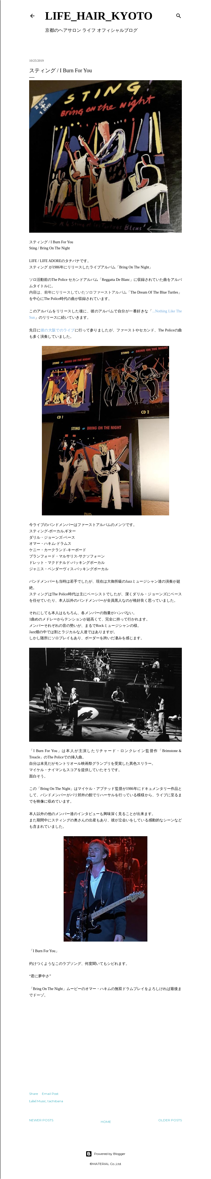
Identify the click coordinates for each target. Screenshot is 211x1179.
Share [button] (33, 1094)
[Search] (178, 15)
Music (41, 1101)
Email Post (50, 1094)
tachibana (55, 1101)
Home (106, 1122)
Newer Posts (41, 1120)
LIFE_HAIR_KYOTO (98, 16)
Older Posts (170, 1120)
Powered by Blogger (105, 1154)
